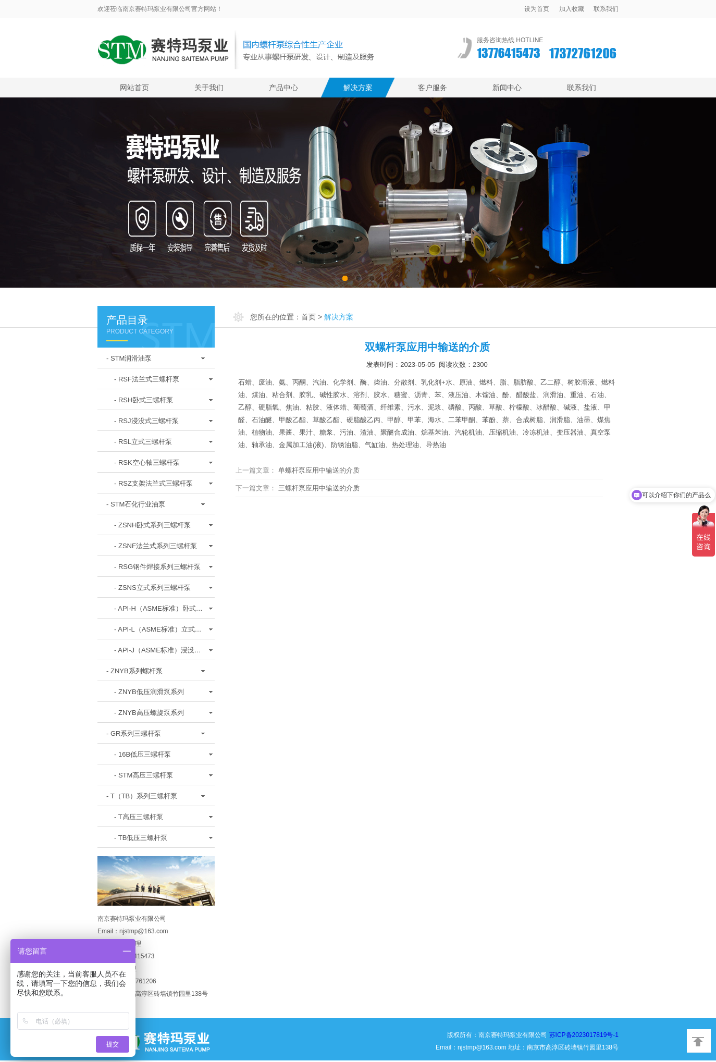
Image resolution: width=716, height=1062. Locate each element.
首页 (308, 317)
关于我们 (209, 87)
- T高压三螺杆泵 (138, 817)
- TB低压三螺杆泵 (140, 838)
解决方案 (358, 87)
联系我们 (606, 9)
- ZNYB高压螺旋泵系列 (149, 713)
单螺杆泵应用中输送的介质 (319, 470)
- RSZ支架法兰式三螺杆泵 (153, 483)
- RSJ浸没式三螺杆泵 (146, 421)
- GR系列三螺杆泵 (133, 733)
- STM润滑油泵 (129, 358)
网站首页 (134, 87)
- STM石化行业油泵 (135, 504)
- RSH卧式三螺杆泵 (143, 400)
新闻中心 (507, 87)
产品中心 (283, 87)
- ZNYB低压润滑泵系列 (149, 692)
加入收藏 (571, 9)
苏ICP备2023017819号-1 (584, 1035)
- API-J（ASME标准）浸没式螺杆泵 (157, 653)
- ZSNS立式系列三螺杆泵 (152, 587)
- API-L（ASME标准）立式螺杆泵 (158, 632)
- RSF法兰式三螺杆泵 (146, 379)
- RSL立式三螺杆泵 (143, 442)
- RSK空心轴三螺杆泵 (147, 462)
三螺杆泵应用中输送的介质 (319, 488)
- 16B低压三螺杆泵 (142, 754)
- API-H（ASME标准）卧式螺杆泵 (158, 611)
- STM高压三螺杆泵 (143, 775)
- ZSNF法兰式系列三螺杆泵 (155, 546)
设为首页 (536, 9)
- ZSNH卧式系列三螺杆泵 (152, 525)
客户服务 (432, 87)
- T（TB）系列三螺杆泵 (141, 796)
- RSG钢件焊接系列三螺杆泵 (157, 567)
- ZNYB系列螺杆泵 (134, 671)
